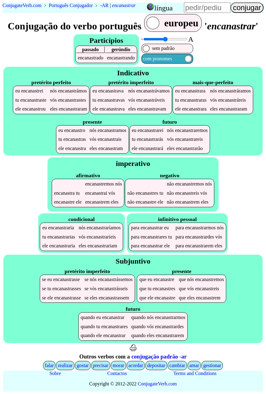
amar (194, 365)
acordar (136, 365)
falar (49, 365)
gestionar (212, 365)
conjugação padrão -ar (159, 356)
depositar (156, 365)
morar (118, 365)
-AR (104, 5)
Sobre (55, 373)
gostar (83, 365)
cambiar (177, 365)
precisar (100, 365)
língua (163, 8)
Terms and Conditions (194, 373)
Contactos (117, 373)
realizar (65, 365)
